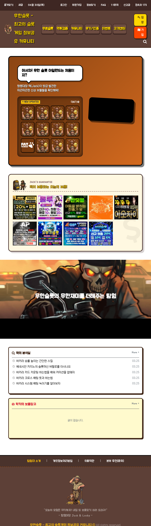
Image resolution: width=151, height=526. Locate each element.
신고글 (127, 5)
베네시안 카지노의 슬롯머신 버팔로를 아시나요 (41, 366)
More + (135, 352)
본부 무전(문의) (115, 461)
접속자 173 (141, 5)
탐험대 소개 (34, 461)
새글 (20, 5)
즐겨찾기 (8, 5)
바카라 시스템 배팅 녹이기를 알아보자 (36, 383)
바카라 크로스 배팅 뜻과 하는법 (32, 378)
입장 (141, 20)
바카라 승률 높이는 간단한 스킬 (32, 361)
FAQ (103, 5)
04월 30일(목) (36, 5)
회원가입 (77, 5)
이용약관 (89, 461)
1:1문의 (115, 5)
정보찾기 (91, 5)
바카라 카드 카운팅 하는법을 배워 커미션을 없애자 (43, 372)
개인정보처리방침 (62, 461)
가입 (141, 32)
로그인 (63, 5)
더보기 (75, 102)
